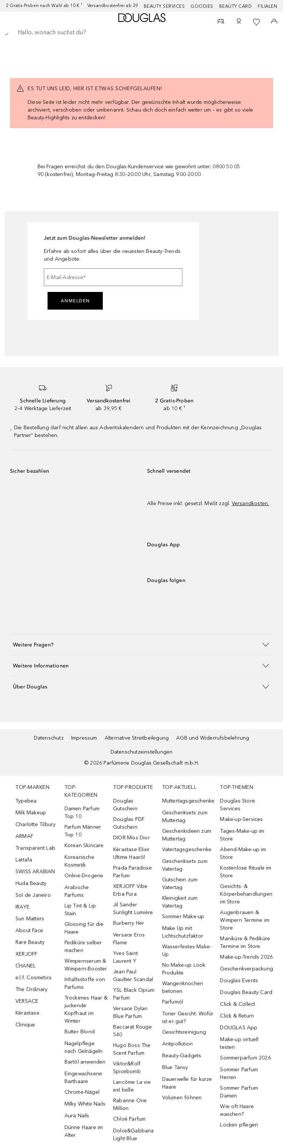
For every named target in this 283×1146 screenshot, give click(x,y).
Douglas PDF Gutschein (128, 823)
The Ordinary (31, 989)
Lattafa (23, 860)
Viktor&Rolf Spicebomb (127, 1068)
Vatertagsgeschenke (187, 849)
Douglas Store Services (237, 805)
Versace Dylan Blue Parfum (130, 1012)
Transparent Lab (35, 848)
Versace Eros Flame (129, 939)
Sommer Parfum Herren (239, 1073)
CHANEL (25, 966)
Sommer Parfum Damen (239, 1092)
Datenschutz (49, 738)
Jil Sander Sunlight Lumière (133, 909)
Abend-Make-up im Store (243, 853)
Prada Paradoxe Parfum (132, 872)
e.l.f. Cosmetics (33, 977)
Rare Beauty (30, 942)
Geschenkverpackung (246, 969)
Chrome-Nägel (81, 1092)
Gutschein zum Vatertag (180, 884)
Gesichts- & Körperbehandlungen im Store (246, 894)
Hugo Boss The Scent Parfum (132, 1049)
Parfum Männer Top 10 (82, 831)
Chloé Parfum (129, 1119)
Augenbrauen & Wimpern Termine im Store (244, 920)
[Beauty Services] (221, 22)
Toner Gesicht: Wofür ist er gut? (188, 1018)
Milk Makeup (30, 813)
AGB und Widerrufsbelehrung (212, 738)
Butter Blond (79, 1032)
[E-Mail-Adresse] (113, 277)
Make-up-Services (241, 819)
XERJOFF (26, 954)
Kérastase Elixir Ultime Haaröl (131, 853)
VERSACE (26, 1001)
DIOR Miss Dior (131, 838)
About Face (29, 930)
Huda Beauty (30, 883)
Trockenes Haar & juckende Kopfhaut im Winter (86, 1009)
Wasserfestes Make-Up (187, 951)
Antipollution (177, 1044)
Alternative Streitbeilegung (137, 738)
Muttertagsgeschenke (188, 801)
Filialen (267, 6)
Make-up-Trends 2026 (246, 957)
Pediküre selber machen (83, 946)
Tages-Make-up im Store (242, 835)
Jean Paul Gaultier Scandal (133, 976)
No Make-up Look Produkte (184, 969)
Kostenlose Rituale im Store (245, 872)
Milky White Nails (84, 1104)
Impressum (84, 738)
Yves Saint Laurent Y (125, 957)
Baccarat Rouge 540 (132, 1031)
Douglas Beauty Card (246, 992)
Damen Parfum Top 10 (81, 812)
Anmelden (75, 300)
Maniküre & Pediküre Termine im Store (245, 942)
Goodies (202, 6)
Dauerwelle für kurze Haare (187, 1083)
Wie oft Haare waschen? (237, 1110)
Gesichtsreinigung (184, 1032)
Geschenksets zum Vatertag (184, 865)
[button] (141, 644)
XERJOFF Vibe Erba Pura (130, 890)
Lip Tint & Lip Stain (80, 910)
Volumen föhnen (182, 1097)
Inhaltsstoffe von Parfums (84, 983)
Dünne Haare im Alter (83, 1131)
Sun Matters (29, 919)
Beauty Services (164, 6)
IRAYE (22, 907)
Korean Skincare (84, 845)
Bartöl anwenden (85, 1062)
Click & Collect (237, 1004)
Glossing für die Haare (84, 928)
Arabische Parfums (76, 891)
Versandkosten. (250, 503)
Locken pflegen (239, 1125)
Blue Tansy (175, 1067)
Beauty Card (235, 6)
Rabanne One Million (130, 1104)
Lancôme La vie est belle (132, 1086)
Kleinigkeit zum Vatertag (180, 902)
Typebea (25, 801)
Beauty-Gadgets (182, 1055)
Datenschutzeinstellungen (142, 752)
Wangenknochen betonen (182, 987)
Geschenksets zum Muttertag (184, 817)
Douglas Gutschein (125, 805)
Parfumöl (173, 1002)
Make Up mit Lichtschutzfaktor (182, 932)
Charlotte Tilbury (35, 824)
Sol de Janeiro (33, 895)
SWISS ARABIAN (35, 871)
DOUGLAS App (238, 1028)
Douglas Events (239, 980)
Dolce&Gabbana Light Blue (133, 1135)
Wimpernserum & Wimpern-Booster (85, 965)
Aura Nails (77, 1115)
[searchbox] (141, 32)
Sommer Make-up (183, 916)
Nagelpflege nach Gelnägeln (83, 1047)
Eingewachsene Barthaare (83, 1078)
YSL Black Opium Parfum (133, 994)
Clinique (25, 1025)
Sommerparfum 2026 (245, 1058)
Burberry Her (128, 923)
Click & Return (237, 1016)
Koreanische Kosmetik (79, 861)
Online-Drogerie (84, 875)
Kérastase (27, 1013)
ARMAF (24, 836)
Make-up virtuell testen (239, 1043)
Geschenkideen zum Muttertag (186, 835)
